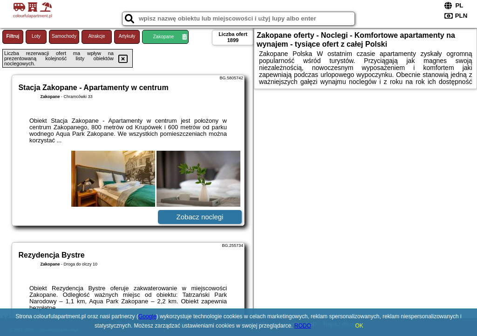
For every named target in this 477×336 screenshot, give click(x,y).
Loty (36, 36)
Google (147, 316)
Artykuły (127, 36)
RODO (302, 325)
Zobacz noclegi (200, 217)
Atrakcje (96, 36)
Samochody (64, 36)
